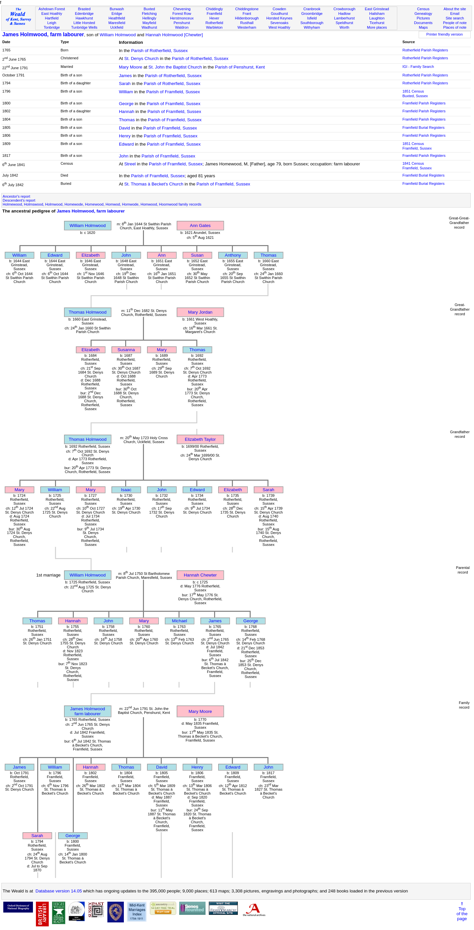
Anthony (233, 255)
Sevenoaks (279, 23)
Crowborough (344, 9)
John (123, 156)
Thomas (127, 119)
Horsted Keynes (279, 18)
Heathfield (117, 18)
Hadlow (344, 13)
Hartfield (51, 18)
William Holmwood (117, 34)
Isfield (312, 18)
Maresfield (116, 23)
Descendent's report (19, 200)
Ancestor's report (16, 196)
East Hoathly (52, 13)
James (125, 75)
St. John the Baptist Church (175, 67)
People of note (455, 23)
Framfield (214, 13)
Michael (179, 620)
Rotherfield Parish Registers (425, 50)
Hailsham (376, 13)
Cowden (279, 9)
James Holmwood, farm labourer (43, 34)
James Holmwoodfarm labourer (87, 711)
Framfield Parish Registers (424, 103)
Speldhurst (344, 23)
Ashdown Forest (52, 9)
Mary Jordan (200, 312)
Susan (197, 255)
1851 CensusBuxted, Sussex (415, 93)
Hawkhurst (84, 18)
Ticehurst (377, 23)
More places (377, 27)
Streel (130, 163)
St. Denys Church (141, 58)
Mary (162, 349)
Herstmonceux (182, 18)
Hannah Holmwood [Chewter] (174, 34)
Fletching (149, 13)
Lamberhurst (344, 18)
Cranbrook (312, 9)
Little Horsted (84, 23)
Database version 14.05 (59, 890)
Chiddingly (214, 9)
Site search (455, 18)
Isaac (126, 489)
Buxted (149, 9)
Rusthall (246, 23)
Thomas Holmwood (88, 312)
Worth (344, 27)
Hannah (126, 111)
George (126, 103)
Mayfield (149, 23)
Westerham (246, 27)
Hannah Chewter (200, 575)
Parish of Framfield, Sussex (173, 91)
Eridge (116, 13)
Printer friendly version (444, 34)
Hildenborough (247, 18)
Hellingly (149, 18)
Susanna (126, 349)
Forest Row (182, 13)
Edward (126, 144)
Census (423, 9)
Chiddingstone (247, 9)
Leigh (51, 23)
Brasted (84, 9)
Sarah (125, 83)
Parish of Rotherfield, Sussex (159, 50)
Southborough (311, 23)
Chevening (181, 9)
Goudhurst (279, 13)
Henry (125, 135)
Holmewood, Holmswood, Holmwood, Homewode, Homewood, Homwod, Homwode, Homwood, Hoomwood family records (102, 204)
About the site (455, 9)
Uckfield (117, 27)
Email (455, 13)
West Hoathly (279, 27)
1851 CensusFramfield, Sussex (417, 146)
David (124, 128)
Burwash (117, 9)
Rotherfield (214, 23)
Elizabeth (91, 255)
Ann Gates (200, 225)
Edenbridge (84, 13)
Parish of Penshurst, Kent (240, 67)
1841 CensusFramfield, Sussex (417, 165)
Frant (246, 13)
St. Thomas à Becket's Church (153, 184)
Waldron (181, 27)
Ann (162, 255)
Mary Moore (130, 67)
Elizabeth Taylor (200, 439)
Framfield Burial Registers (424, 127)
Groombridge (311, 13)
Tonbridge (52, 27)
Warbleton (214, 27)
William (126, 91)
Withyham (312, 27)
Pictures (423, 18)
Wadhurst (149, 27)
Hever (214, 18)
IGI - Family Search (418, 67)
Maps (423, 27)
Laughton (376, 18)
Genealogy (423, 13)
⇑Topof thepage (462, 911)
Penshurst (182, 23)
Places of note (454, 27)
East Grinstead (377, 9)
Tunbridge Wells (84, 27)
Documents (423, 23)
